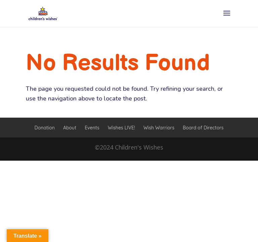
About (69, 128)
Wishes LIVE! (121, 128)
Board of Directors (203, 128)
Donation (45, 128)
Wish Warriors (158, 128)
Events (92, 128)
